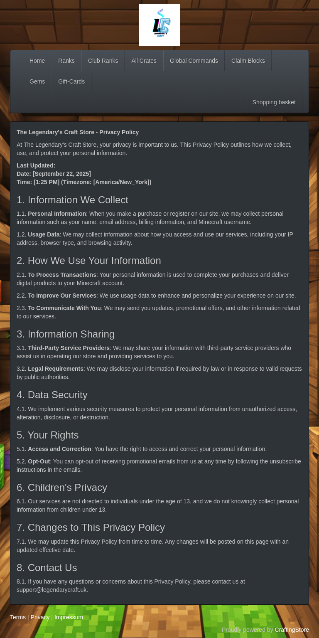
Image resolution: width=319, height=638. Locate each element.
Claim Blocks (248, 60)
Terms (18, 617)
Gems (37, 81)
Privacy (40, 617)
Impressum (68, 617)
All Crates (144, 60)
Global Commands (194, 60)
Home (37, 60)
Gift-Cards (71, 81)
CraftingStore (292, 629)
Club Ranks (103, 60)
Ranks (66, 60)
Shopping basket (274, 102)
